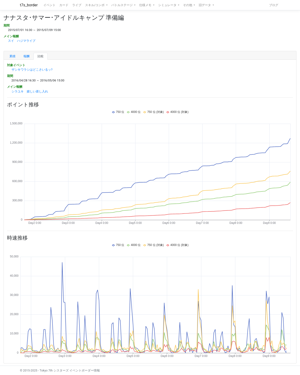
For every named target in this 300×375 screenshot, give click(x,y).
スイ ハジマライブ (21, 40)
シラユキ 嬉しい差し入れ (29, 91)
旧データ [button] (205, 5)
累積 (12, 56)
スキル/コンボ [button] (95, 5)
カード (63, 5)
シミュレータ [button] (167, 5)
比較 (41, 56)
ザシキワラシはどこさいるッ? (31, 69)
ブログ (273, 5)
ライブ (76, 5)
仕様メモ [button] (145, 5)
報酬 (26, 56)
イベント (49, 5)
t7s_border (29, 5)
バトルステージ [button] (122, 5)
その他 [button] (188, 5)
